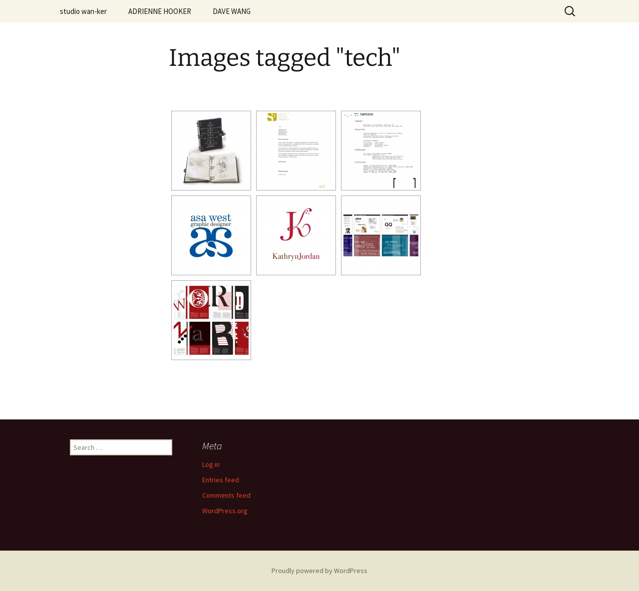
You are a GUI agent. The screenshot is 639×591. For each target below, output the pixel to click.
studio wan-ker (83, 11)
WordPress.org (225, 510)
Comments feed (226, 495)
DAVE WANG (232, 11)
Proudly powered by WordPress (319, 570)
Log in (211, 464)
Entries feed (220, 479)
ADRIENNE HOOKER (159, 11)
